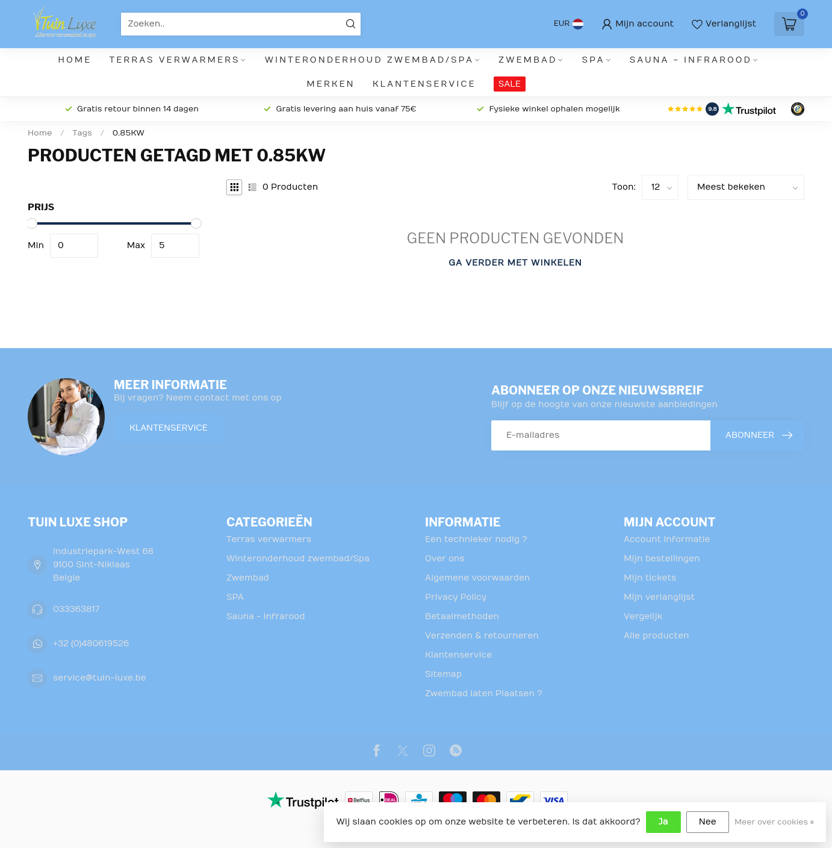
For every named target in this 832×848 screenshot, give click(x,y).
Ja (663, 822)
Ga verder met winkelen (515, 263)
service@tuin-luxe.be (99, 678)
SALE (509, 84)
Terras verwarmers (175, 60)
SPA (593, 60)
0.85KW (128, 133)
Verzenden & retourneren (482, 636)
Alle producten (656, 636)
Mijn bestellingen (662, 558)
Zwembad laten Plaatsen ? (483, 693)
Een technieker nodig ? (476, 539)
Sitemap (443, 674)
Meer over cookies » (774, 822)
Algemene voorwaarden (477, 578)
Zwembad (527, 60)
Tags (82, 133)
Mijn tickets (650, 578)
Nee (707, 822)
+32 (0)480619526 (91, 643)
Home (75, 60)
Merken (330, 84)
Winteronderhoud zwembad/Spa (369, 60)
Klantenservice (424, 84)
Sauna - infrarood (691, 60)
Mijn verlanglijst (659, 597)
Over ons (445, 558)
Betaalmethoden (462, 616)
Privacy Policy (455, 597)
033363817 (76, 609)
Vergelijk (643, 616)
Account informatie (667, 539)
